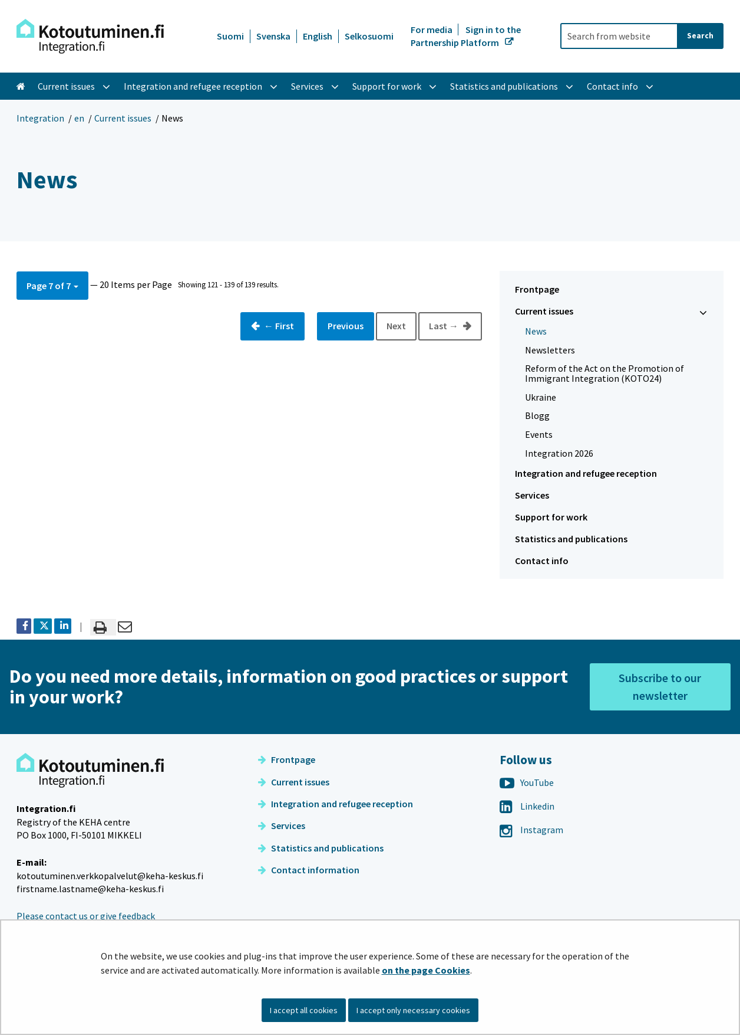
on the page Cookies (426, 970)
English (317, 36)
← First (278, 326)
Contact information (308, 870)
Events (539, 434)
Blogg (537, 415)
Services (532, 495)
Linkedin (527, 806)
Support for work (551, 517)
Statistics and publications (571, 539)
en (79, 118)
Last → (444, 326)
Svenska (273, 36)
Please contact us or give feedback (85, 916)
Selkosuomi (369, 36)
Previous (346, 326)
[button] (52, 285)
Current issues (122, 118)
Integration (40, 118)
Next (396, 326)
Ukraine (540, 397)
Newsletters (550, 350)
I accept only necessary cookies (413, 1010)
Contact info (542, 560)
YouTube (527, 782)
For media (432, 29)
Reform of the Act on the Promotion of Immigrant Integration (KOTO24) (604, 373)
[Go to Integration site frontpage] (90, 36)
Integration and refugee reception (586, 473)
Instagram (531, 830)
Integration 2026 (559, 453)
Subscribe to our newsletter (660, 686)
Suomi (230, 36)
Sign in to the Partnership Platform (466, 36)
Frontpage (537, 289)
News (536, 331)
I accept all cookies (304, 1010)
